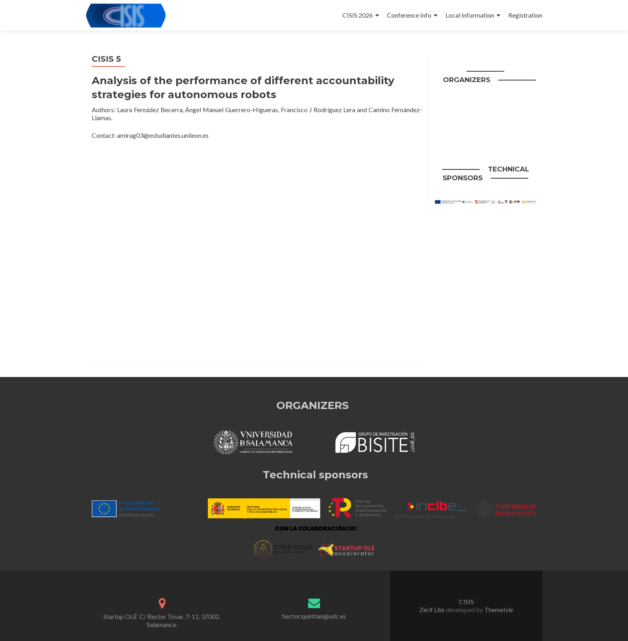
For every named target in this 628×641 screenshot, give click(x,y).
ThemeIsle (498, 609)
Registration (525, 15)
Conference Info (409, 15)
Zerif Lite (432, 609)
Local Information (469, 15)
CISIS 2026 (357, 15)
